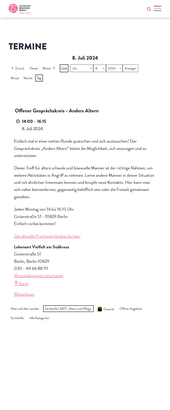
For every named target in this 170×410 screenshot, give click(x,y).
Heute (34, 68)
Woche (28, 78)
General (105, 309)
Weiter (49, 68)
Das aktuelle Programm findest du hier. (47, 236)
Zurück (17, 68)
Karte (21, 283)
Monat (15, 78)
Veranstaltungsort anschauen (38, 275)
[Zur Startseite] (20, 9)
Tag (39, 78)
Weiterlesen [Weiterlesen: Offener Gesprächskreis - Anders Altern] (24, 294)
